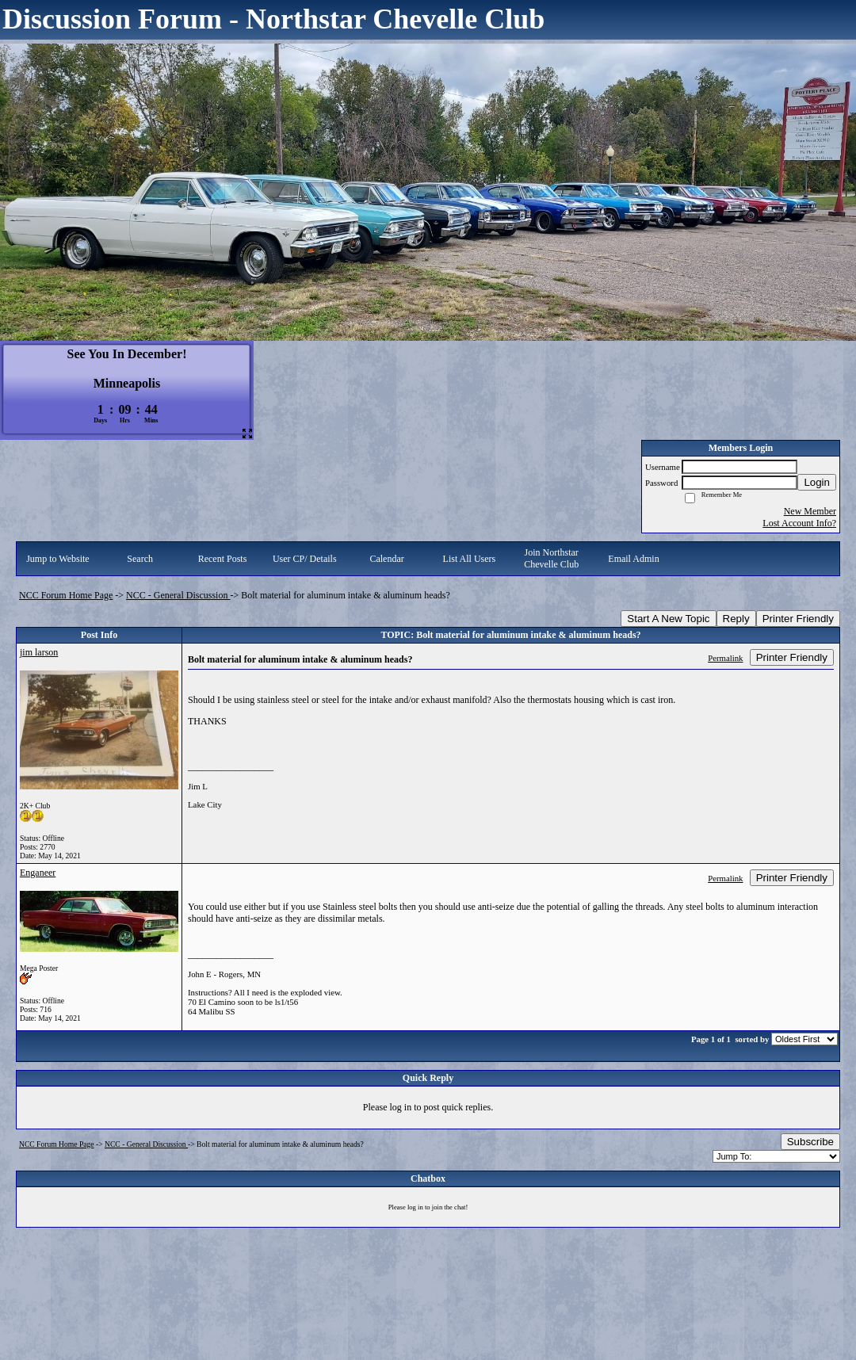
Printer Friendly (798, 619)
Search (140, 558)
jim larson (39, 652)
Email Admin (633, 558)
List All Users (469, 558)
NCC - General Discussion (178, 595)
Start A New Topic (668, 619)
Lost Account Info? (799, 523)
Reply (736, 619)
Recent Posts (222, 558)
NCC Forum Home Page (66, 595)
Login (817, 482)
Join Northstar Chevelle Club (551, 558)
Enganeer (37, 872)
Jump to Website (57, 558)
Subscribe (810, 1142)
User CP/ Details (305, 558)
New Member (810, 511)
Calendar (386, 558)
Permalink (725, 658)
